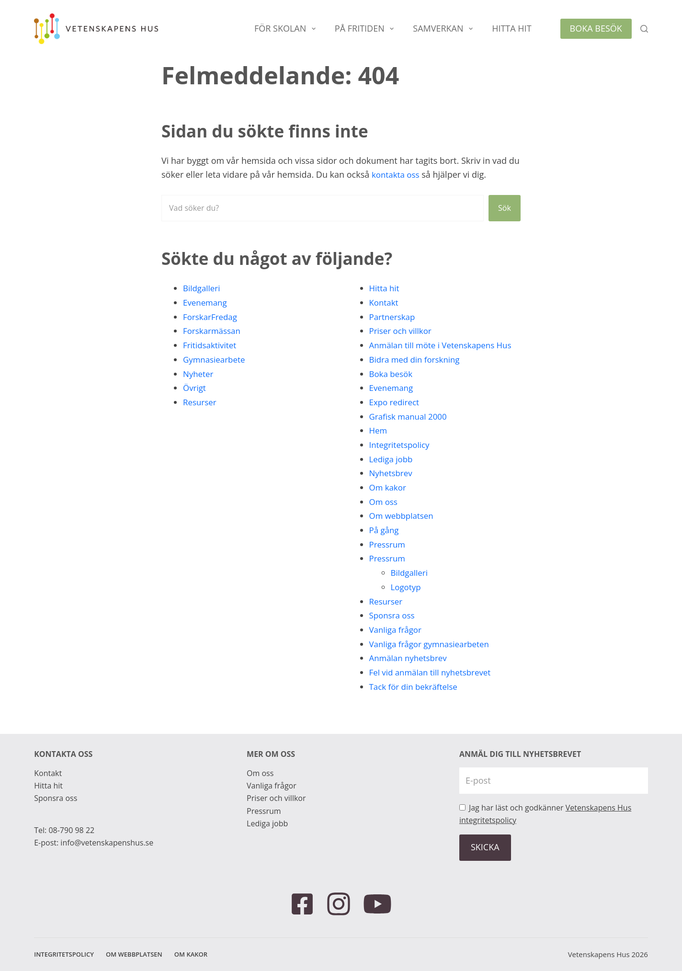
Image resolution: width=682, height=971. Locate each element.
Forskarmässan (213, 330)
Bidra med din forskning (417, 373)
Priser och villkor (402, 330)
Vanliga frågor (397, 644)
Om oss (384, 515)
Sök (504, 208)
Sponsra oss (393, 629)
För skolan (286, 28)
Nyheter (199, 373)
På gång (385, 544)
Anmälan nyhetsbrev (410, 672)
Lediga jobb (392, 473)
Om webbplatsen (403, 530)
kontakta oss (397, 174)
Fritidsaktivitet (211, 345)
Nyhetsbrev (392, 487)
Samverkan (445, 28)
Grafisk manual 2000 (410, 430)
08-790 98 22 (71, 830)
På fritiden (366, 28)
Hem (378, 444)
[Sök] (644, 29)
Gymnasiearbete (216, 359)
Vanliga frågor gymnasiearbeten (433, 657)
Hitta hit (511, 28)
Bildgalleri (203, 288)
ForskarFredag (211, 316)
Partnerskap (393, 316)
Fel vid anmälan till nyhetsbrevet (434, 686)
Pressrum (388, 558)
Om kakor (389, 501)
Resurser (200, 402)
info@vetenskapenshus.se (106, 842)
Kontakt (384, 302)
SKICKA (485, 847)
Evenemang (206, 302)
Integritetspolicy (401, 459)
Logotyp (407, 601)
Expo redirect (395, 416)
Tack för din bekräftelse (416, 700)
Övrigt (195, 387)
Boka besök (596, 28)
